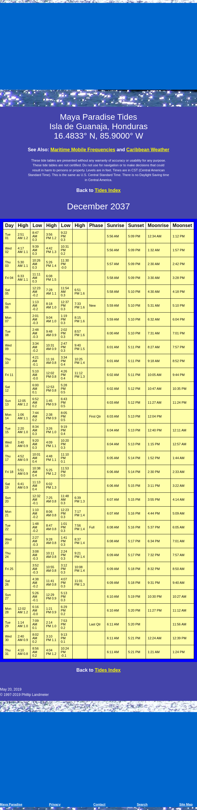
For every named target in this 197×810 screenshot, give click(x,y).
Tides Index (108, 190)
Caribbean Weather (148, 149)
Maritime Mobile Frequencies (83, 149)
